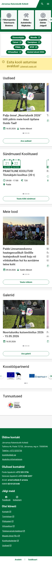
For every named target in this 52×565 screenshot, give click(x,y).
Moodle (35, 37)
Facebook (6, 498)
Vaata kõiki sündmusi (26, 199)
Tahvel (17, 42)
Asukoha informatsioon (12, 459)
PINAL (20, 47)
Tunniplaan (34, 42)
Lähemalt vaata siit (28, 66)
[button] (23, 133)
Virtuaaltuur (15, 52)
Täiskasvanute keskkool (12, 531)
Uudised (5, 545)
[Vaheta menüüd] (48, 3)
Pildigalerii (6, 521)
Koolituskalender (9, 541)
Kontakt (5, 512)
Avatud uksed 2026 (35, 52)
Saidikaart (32, 559)
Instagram (17, 498)
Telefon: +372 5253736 (12, 451)
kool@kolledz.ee (9, 455)
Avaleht (18, 559)
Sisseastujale (18, 37)
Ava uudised (26, 141)
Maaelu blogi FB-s (9, 536)
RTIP (34, 47)
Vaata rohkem (26, 282)
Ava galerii (26, 354)
